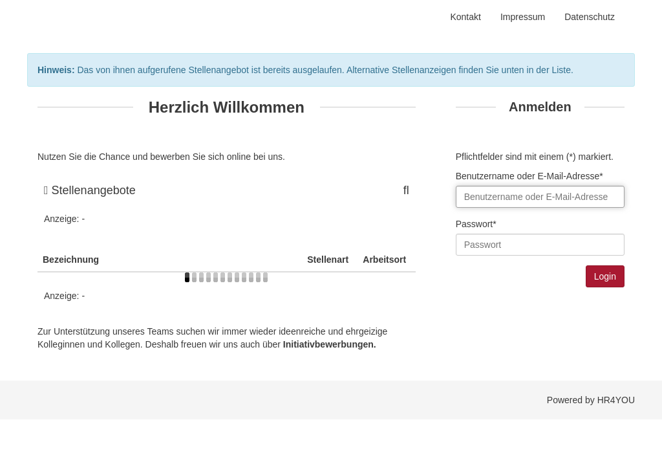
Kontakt (465, 17)
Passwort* (476, 224)
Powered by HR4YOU (591, 400)
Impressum (522, 17)
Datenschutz (589, 17)
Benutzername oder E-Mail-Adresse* (529, 176)
